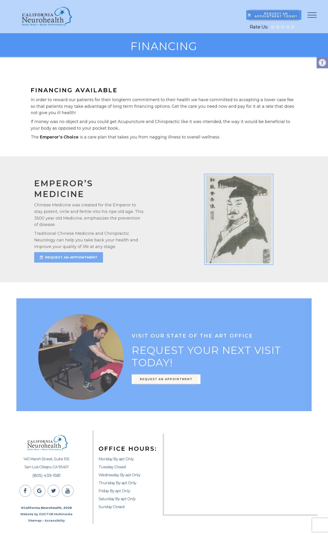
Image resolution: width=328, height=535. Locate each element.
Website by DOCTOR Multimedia (46, 514)
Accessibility (55, 520)
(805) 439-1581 (46, 475)
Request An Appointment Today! (272, 15)
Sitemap (34, 520)
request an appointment (48, 257)
